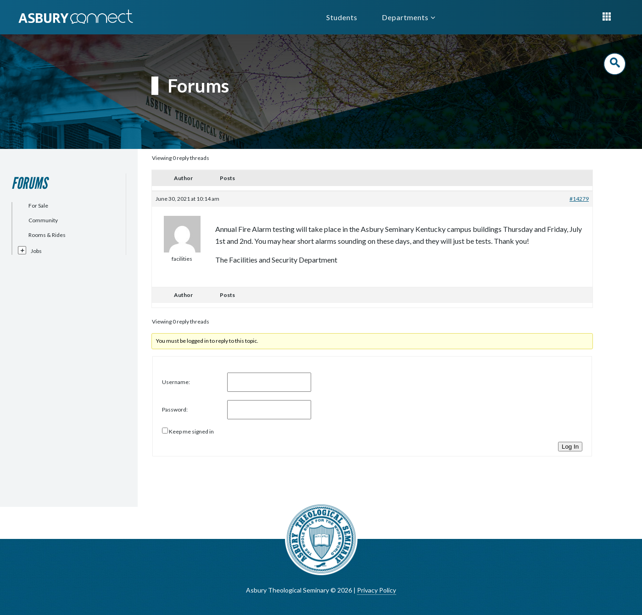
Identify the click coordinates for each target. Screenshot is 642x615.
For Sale (38, 205)
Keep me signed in (191, 431)
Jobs (36, 250)
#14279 (579, 198)
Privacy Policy (376, 590)
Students (341, 17)
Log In (570, 446)
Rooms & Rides (47, 234)
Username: (176, 382)
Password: (175, 409)
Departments (408, 17)
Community (43, 220)
